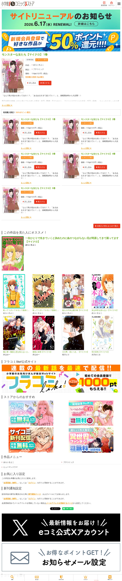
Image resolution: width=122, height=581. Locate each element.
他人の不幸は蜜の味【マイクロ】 (75, 310)
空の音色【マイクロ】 (100, 352)
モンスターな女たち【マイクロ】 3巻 (38, 154)
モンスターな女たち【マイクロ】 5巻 (38, 188)
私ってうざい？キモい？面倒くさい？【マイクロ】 (16, 310)
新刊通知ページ (34, 494)
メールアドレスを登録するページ (59, 503)
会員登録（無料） (11, 483)
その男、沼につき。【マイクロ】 (75, 352)
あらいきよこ (38, 65)
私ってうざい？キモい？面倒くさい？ (46, 310)
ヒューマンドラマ (10, 467)
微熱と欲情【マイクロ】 (42, 352)
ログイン (112, 3)
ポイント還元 (42, 60)
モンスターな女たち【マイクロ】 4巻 (98, 154)
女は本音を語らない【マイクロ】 (105, 310)
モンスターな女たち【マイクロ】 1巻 (38, 119)
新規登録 (104, 3)
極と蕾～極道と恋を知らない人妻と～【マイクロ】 (16, 352)
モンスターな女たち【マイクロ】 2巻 (98, 119)
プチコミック (38, 69)
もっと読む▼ (7, 105)
